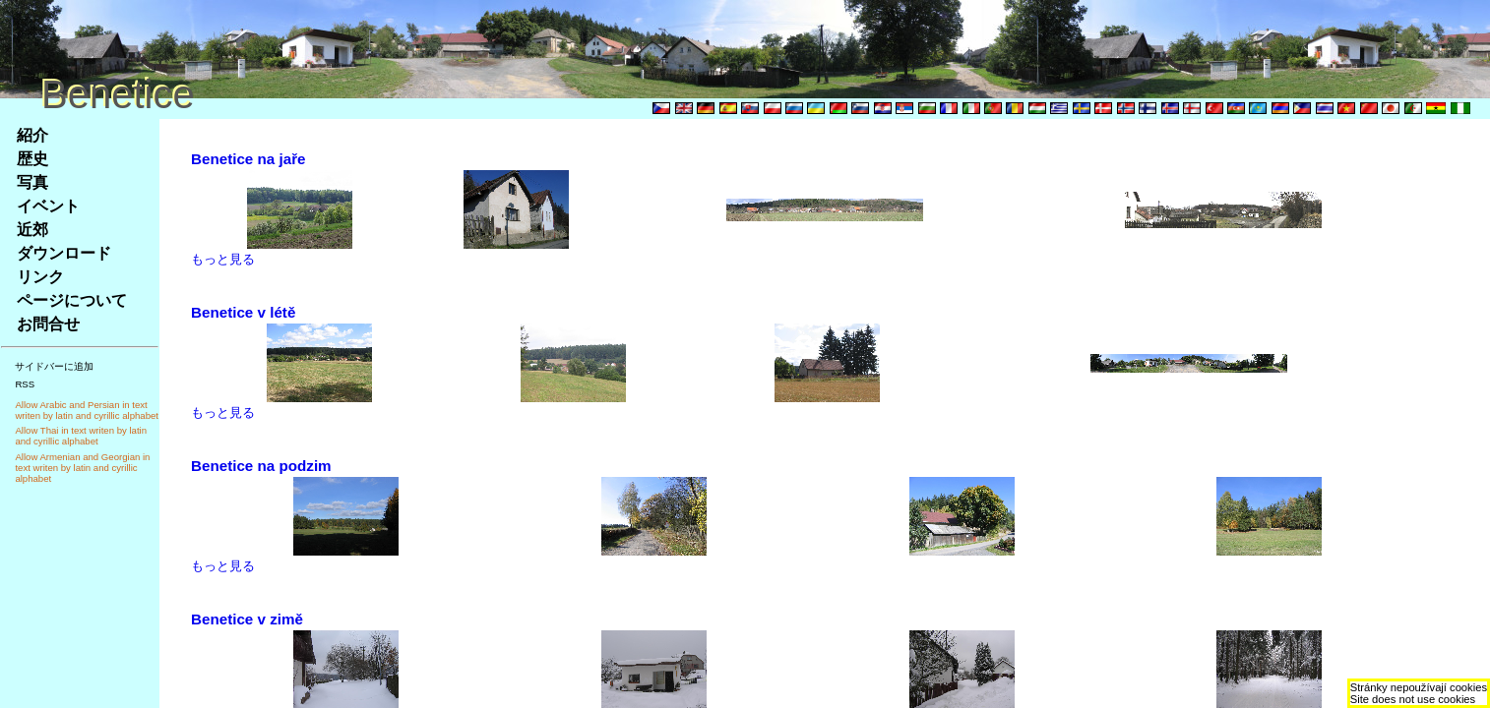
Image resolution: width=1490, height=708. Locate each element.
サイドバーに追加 (54, 366)
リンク (40, 276)
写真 (32, 182)
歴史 (32, 158)
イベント (48, 206)
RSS (24, 384)
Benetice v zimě (247, 619)
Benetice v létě (243, 312)
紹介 (32, 135)
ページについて (72, 300)
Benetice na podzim (261, 465)
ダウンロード (64, 253)
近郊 (32, 229)
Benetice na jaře (248, 158)
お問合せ (48, 324)
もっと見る (223, 259)
